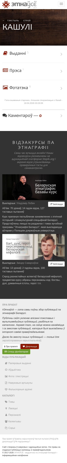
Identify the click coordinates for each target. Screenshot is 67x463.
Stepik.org (48, 159)
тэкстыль (13, 21)
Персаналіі (13, 415)
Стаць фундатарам (16, 351)
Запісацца (56, 204)
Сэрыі (10, 428)
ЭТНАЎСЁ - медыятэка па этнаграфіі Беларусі (35, 452)
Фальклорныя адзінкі (18, 389)
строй (27, 21)
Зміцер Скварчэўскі (27, 263)
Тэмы (9, 402)
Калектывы (13, 421)
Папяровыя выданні (18, 363)
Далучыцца (29, 346)
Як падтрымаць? (22, 441)
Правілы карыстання (23, 439)
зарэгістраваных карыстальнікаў (21, 340)
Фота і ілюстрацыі (16, 376)
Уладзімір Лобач (25, 203)
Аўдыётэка (13, 369)
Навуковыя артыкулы (19, 383)
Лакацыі (11, 408)
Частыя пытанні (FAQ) (44, 439)
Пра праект (11, 346)
